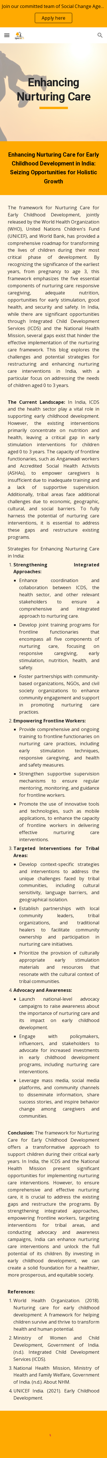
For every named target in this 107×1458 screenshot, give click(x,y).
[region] (53, 13)
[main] (53, 92)
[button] (7, 35)
